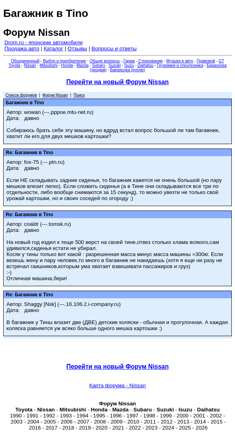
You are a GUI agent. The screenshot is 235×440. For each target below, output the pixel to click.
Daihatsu (145, 65)
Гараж (129, 61)
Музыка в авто (179, 61)
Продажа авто (21, 48)
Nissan (30, 65)
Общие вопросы (105, 61)
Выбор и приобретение (64, 61)
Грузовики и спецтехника (180, 65)
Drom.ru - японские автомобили (43, 42)
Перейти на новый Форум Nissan (117, 81)
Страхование (150, 61)
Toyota (14, 65)
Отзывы (77, 48)
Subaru (98, 65)
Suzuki (115, 65)
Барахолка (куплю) (127, 70)
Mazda (82, 65)
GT (221, 61)
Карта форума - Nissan (117, 385)
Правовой (206, 61)
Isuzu (129, 65)
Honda (67, 65)
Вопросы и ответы (114, 48)
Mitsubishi (48, 65)
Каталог (53, 48)
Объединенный (25, 61)
